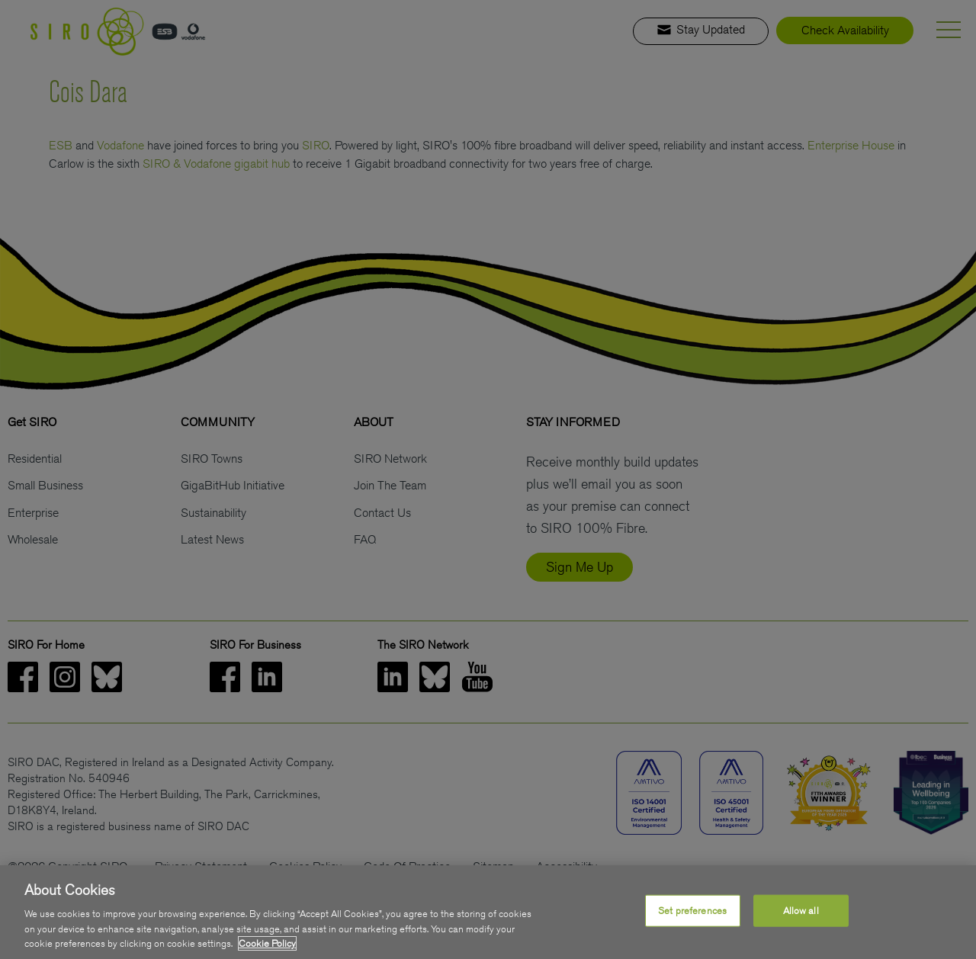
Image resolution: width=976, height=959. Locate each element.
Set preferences (692, 911)
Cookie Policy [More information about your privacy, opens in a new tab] (267, 944)
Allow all (801, 911)
